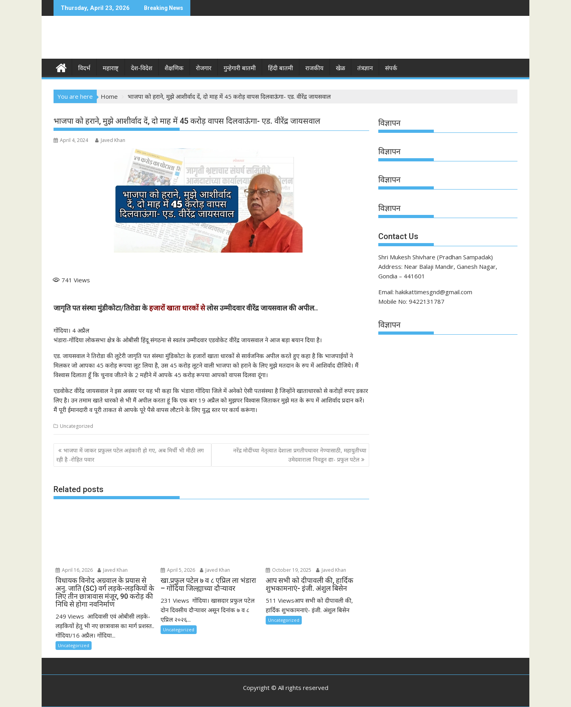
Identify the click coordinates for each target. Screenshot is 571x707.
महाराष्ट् (111, 68)
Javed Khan (110, 140)
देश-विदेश (141, 68)
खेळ (340, 68)
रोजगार (203, 68)
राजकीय (314, 68)
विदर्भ (84, 68)
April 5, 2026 (178, 570)
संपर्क (391, 68)
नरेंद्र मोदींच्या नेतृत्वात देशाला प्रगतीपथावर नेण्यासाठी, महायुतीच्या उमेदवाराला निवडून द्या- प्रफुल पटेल (299, 454)
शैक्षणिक (174, 68)
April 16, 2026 (74, 570)
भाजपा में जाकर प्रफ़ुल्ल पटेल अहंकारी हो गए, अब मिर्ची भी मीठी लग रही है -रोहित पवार (130, 454)
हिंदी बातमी (280, 68)
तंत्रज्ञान (365, 68)
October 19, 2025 (288, 570)
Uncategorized (76, 426)
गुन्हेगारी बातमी (240, 68)
